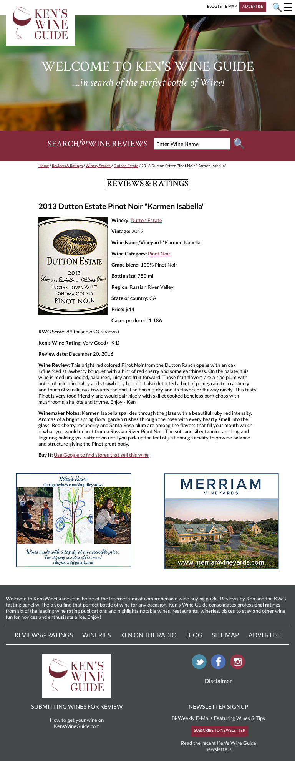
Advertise (265, 634)
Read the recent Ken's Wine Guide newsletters (218, 746)
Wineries (96, 634)
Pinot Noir (159, 253)
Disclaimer (218, 680)
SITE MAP (228, 6)
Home (43, 165)
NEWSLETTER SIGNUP (218, 706)
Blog (194, 634)
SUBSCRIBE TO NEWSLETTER (219, 730)
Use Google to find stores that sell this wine (101, 455)
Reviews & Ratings (67, 165)
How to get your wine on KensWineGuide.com (77, 723)
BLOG (212, 6)
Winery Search (98, 165)
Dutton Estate (126, 165)
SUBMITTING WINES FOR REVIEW (77, 706)
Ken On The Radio (148, 634)
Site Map (225, 634)
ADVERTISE (252, 6)
